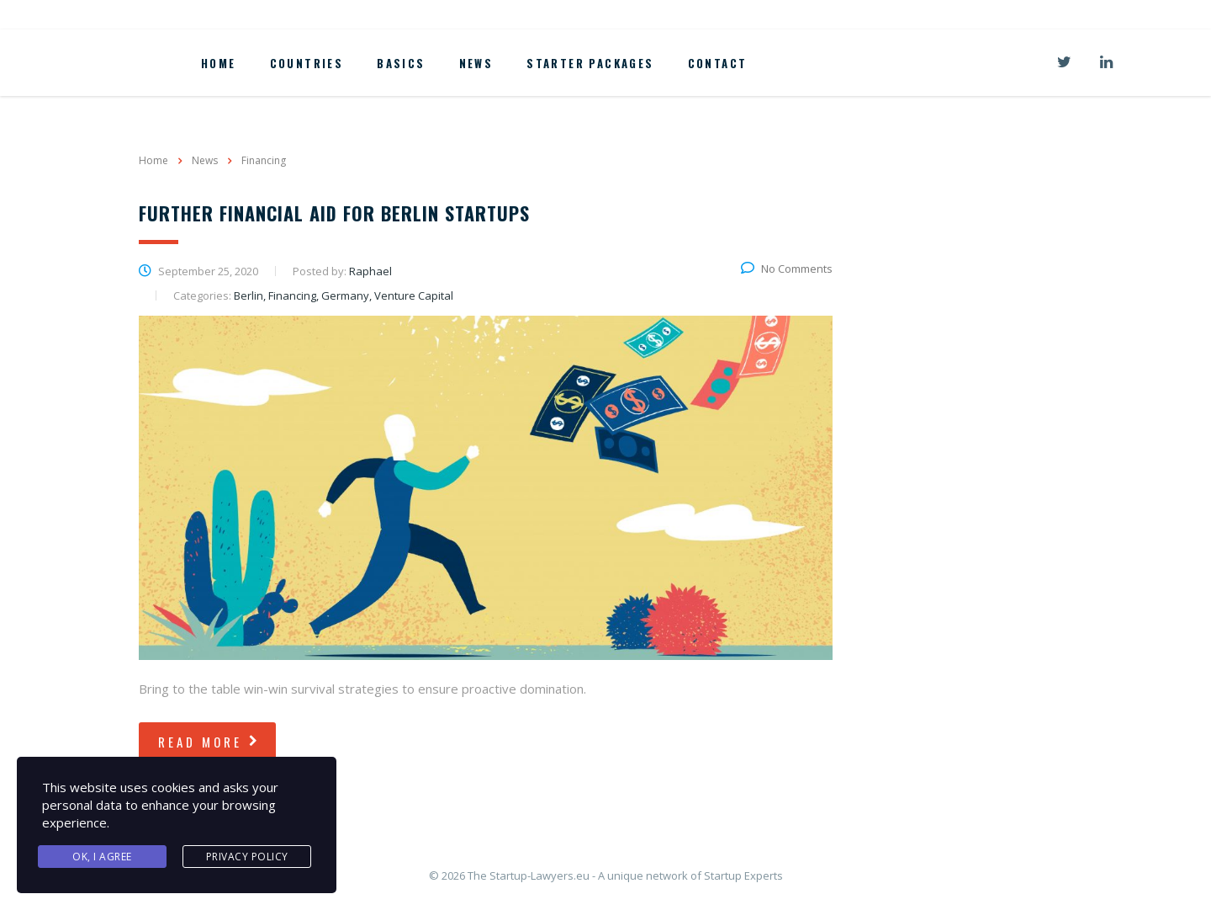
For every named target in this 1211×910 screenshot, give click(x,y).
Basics (401, 63)
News (476, 63)
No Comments (787, 268)
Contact (718, 63)
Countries (307, 63)
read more (209, 741)
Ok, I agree (102, 856)
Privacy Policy (247, 856)
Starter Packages (589, 63)
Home (218, 63)
